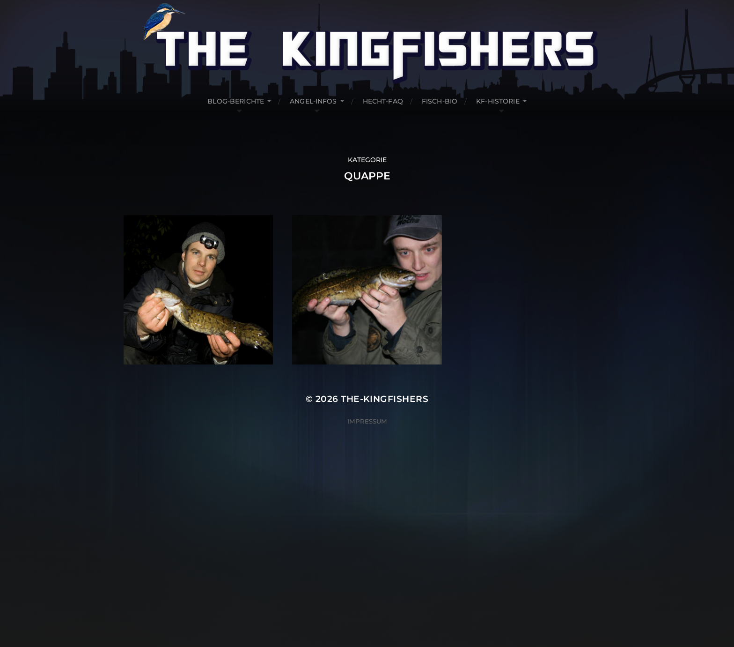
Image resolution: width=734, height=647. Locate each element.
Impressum (367, 421)
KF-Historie (498, 101)
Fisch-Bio (439, 101)
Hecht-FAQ (383, 101)
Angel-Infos (313, 101)
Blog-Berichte (235, 101)
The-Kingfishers (384, 399)
